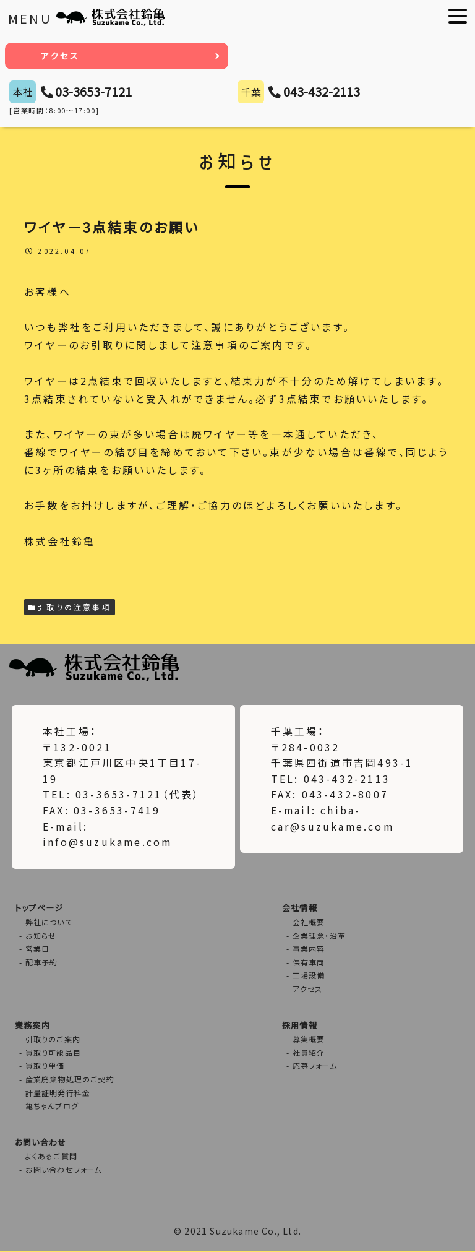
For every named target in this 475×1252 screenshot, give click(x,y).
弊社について (48, 922)
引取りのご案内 (52, 1040)
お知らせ (41, 936)
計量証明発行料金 (58, 1093)
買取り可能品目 (53, 1053)
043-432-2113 (321, 91)
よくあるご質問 (51, 1157)
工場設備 (309, 976)
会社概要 (309, 922)
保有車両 (309, 962)
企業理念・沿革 (319, 936)
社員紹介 (309, 1053)
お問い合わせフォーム (63, 1170)
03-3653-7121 (93, 91)
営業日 (37, 949)
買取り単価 (45, 1066)
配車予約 (41, 962)
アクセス (60, 56)
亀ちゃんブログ (52, 1107)
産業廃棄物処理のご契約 (69, 1079)
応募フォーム (315, 1066)
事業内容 (309, 949)
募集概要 (309, 1040)
